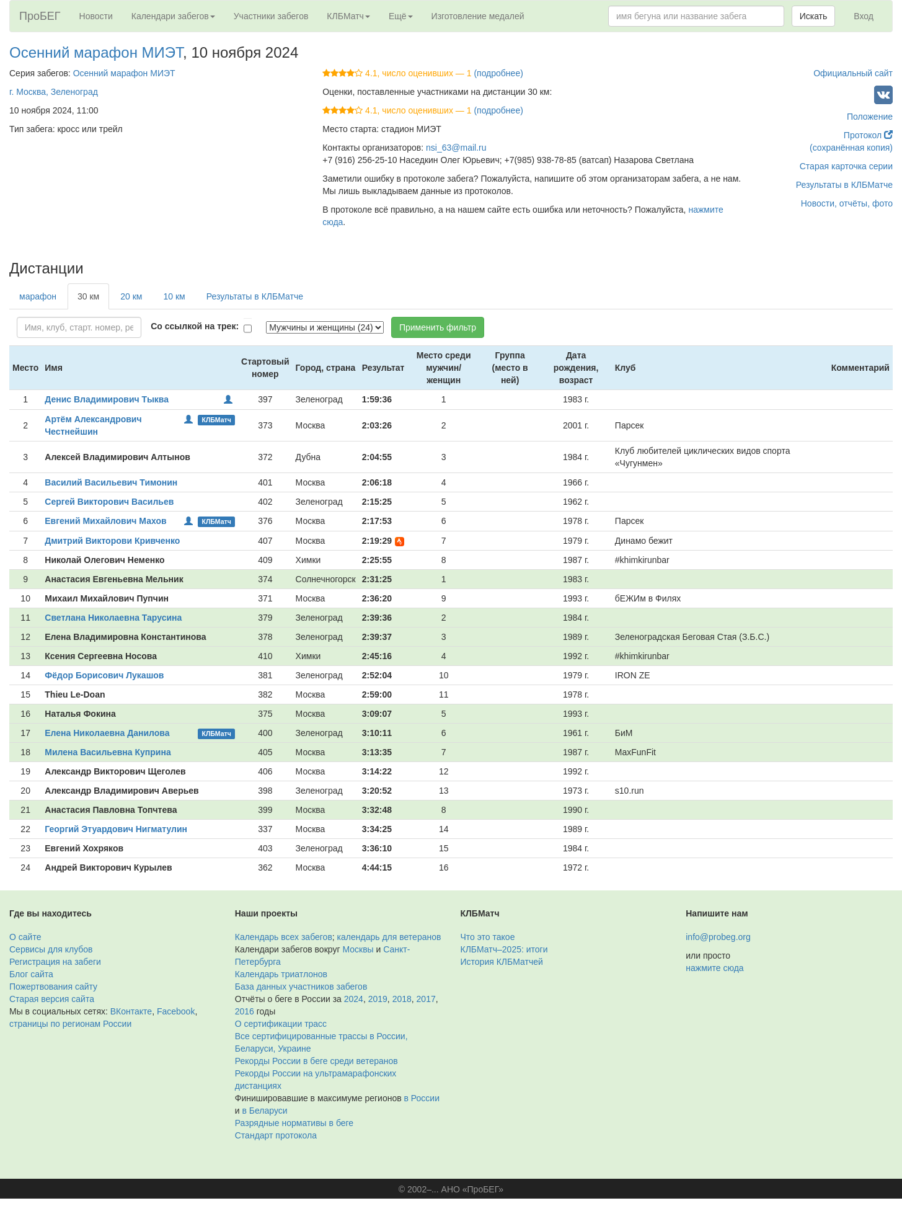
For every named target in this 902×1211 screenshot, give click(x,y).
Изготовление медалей (477, 16)
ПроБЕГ (40, 16)
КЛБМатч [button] (348, 16)
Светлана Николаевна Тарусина (113, 618)
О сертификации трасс (281, 1024)
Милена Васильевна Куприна (107, 752)
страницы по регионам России (70, 1024)
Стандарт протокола (276, 1135)
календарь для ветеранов (389, 937)
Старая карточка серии (846, 166)
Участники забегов (271, 16)
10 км (174, 296)
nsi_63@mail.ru (456, 148)
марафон (37, 296)
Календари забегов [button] (173, 16)
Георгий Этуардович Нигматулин (116, 829)
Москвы (357, 949)
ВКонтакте (131, 1011)
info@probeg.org (718, 937)
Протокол (868, 135)
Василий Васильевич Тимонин (111, 482)
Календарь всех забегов (283, 937)
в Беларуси (264, 1111)
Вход (863, 16)
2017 (426, 999)
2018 (402, 999)
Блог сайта (31, 974)
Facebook (176, 1011)
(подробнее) (498, 73)
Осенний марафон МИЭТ (96, 52)
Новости (96, 16)
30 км (88, 296)
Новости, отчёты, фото (847, 203)
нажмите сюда (714, 968)
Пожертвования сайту (53, 986)
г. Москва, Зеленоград (53, 92)
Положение (870, 117)
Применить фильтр (437, 327)
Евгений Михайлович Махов (105, 521)
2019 (377, 999)
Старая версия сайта (51, 999)
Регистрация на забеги (55, 962)
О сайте (25, 937)
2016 (244, 1011)
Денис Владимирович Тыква (107, 399)
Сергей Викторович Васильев (109, 502)
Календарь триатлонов (281, 974)
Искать (814, 16)
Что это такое (488, 937)
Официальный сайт (853, 73)
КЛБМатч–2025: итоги (504, 949)
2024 (353, 999)
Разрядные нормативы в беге (294, 1123)
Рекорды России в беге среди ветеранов (316, 1061)
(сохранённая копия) (851, 148)
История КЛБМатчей (502, 962)
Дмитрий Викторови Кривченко (112, 541)
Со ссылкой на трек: (195, 326)
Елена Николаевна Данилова (107, 733)
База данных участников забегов (301, 986)
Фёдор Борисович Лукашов (104, 675)
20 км (131, 296)
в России (422, 1098)
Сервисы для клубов (51, 949)
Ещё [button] (401, 16)
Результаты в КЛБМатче (844, 185)
